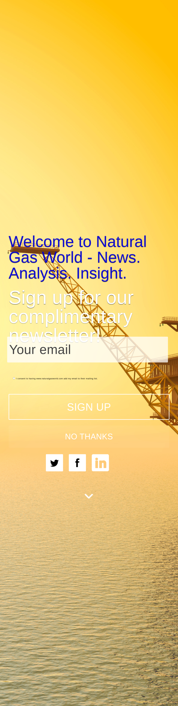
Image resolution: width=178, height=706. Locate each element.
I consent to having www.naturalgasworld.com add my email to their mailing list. (55, 378)
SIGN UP (89, 407)
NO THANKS (89, 436)
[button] (89, 257)
